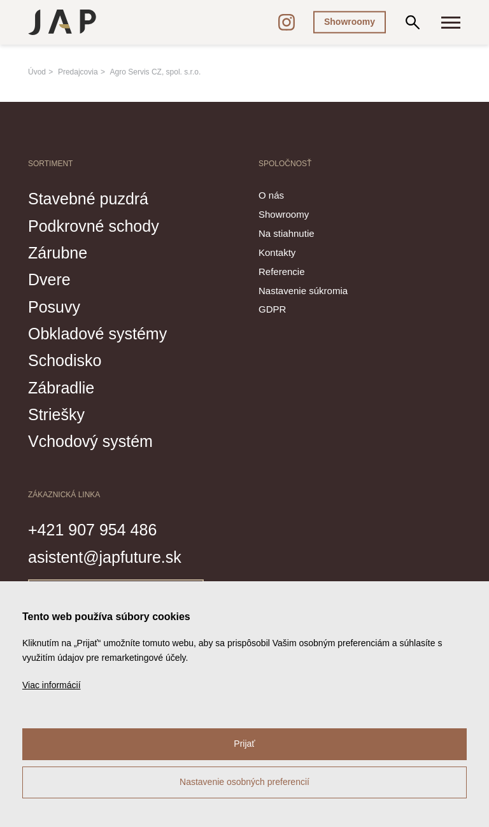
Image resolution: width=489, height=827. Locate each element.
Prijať (244, 744)
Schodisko (64, 360)
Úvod (37, 71)
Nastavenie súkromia (303, 290)
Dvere (49, 279)
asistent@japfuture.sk (104, 557)
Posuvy (54, 307)
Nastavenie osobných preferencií (244, 782)
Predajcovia (78, 71)
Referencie (282, 271)
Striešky (56, 414)
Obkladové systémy (97, 334)
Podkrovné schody (93, 226)
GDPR (272, 309)
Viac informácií (51, 685)
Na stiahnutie (287, 233)
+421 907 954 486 (92, 530)
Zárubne (57, 253)
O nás (271, 195)
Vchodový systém (90, 441)
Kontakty (277, 252)
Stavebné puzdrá (88, 199)
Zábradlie (61, 388)
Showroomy (349, 22)
